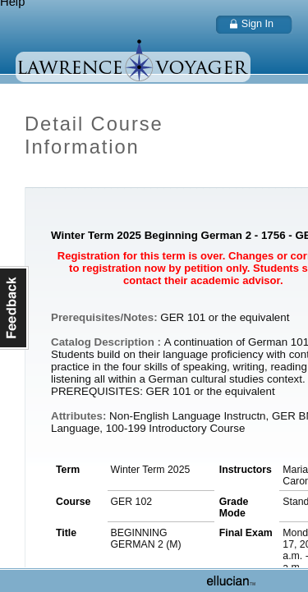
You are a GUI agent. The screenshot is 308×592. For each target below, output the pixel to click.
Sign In (257, 24)
